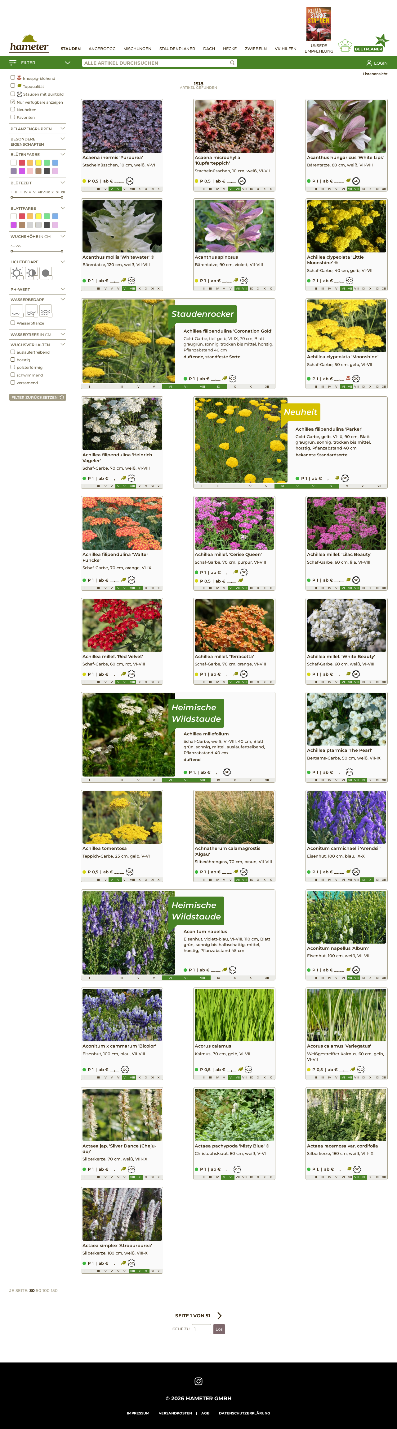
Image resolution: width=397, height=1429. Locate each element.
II (16, 192)
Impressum (138, 1413)
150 (54, 1290)
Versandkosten (175, 1413)
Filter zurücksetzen (34, 397)
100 (46, 1290)
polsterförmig (26, 367)
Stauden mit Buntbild (37, 94)
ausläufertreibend (30, 352)
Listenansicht (375, 73)
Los (219, 1329)
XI (57, 192)
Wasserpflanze (27, 323)
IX (48, 192)
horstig (20, 359)
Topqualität (27, 86)
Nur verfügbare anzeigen (37, 102)
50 (38, 1290)
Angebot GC (102, 48)
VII (40, 192)
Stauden (71, 48)
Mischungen (137, 48)
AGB (205, 1413)
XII (63, 192)
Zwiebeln (256, 48)
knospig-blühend (33, 78)
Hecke (230, 48)
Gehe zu (181, 1329)
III (21, 192)
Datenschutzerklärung (244, 1413)
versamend (24, 382)
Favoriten (23, 117)
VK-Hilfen (286, 48)
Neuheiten (23, 109)
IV (25, 192)
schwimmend (27, 374)
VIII (44, 192)
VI (34, 192)
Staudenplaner (177, 48)
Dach (209, 48)
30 (32, 1290)
